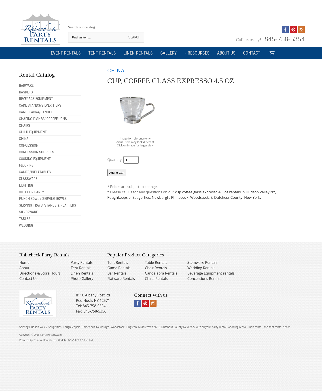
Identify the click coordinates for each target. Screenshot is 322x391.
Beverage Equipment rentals (211, 273)
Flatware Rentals (121, 278)
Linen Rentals (138, 53)
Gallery (168, 53)
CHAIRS (24, 125)
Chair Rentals (156, 267)
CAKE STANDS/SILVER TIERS (40, 105)
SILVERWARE (28, 212)
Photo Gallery (82, 278)
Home (24, 262)
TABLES (24, 219)
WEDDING (26, 225)
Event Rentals (66, 53)
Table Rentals (156, 262)
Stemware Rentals (202, 262)
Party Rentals (82, 262)
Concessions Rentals (204, 278)
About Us (226, 53)
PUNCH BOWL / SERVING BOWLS (43, 199)
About (24, 267)
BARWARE (26, 85)
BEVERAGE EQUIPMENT (36, 99)
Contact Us (28, 278)
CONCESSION (28, 145)
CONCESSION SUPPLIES (36, 152)
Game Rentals (118, 267)
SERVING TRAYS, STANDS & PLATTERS (47, 205)
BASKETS (26, 92)
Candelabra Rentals (161, 273)
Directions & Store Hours (40, 273)
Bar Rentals (116, 273)
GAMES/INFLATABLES (35, 172)
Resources (197, 53)
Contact (251, 53)
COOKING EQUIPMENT (35, 159)
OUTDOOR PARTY (31, 192)
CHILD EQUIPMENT (33, 132)
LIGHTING (26, 185)
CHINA (23, 139)
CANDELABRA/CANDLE (36, 112)
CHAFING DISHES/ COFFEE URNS (43, 119)
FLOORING (26, 165)
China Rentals (156, 278)
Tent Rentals (102, 53)
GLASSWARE (28, 179)
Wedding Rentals (201, 267)
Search (134, 37)
